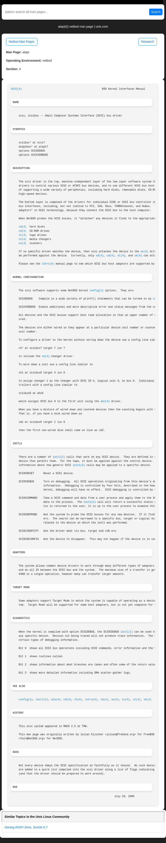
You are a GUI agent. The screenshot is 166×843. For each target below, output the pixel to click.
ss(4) (23, 243)
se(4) (115, 699)
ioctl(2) (59, 457)
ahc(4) (105, 401)
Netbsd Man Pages (22, 41)
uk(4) (144, 251)
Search (156, 12)
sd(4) (23, 226)
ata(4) (55, 699)
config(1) (97, 290)
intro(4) (48, 263)
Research (147, 41)
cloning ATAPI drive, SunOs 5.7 (26, 827)
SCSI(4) (16, 89)
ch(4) (23, 239)
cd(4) (23, 231)
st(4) (23, 235)
